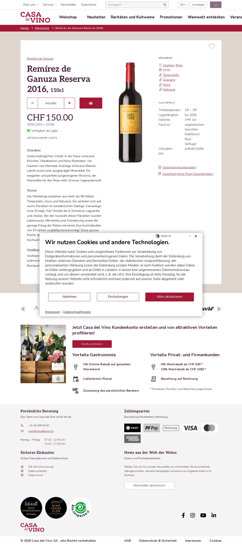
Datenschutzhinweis (77, 312)
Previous (22, 309)
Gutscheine (88, 5)
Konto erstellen (92, 344)
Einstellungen (118, 296)
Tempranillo (171, 75)
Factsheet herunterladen (177, 167)
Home (25, 28)
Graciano (169, 80)
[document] (121, 265)
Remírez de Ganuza (40, 59)
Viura (166, 85)
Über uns (29, 5)
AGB (127, 541)
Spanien (168, 65)
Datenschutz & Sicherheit (158, 541)
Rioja (179, 65)
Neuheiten (96, 17)
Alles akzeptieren (170, 296)
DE (182, 4)
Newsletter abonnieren (149, 485)
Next (219, 309)
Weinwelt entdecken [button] (206, 17)
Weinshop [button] (68, 17)
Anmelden (198, 4)
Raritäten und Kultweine (132, 17)
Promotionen (171, 17)
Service (48, 5)
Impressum (193, 541)
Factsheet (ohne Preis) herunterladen (186, 174)
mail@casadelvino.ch (41, 431)
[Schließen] (196, 236)
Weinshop (42, 28)
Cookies (215, 541)
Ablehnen (69, 296)
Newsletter (68, 5)
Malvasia (169, 89)
